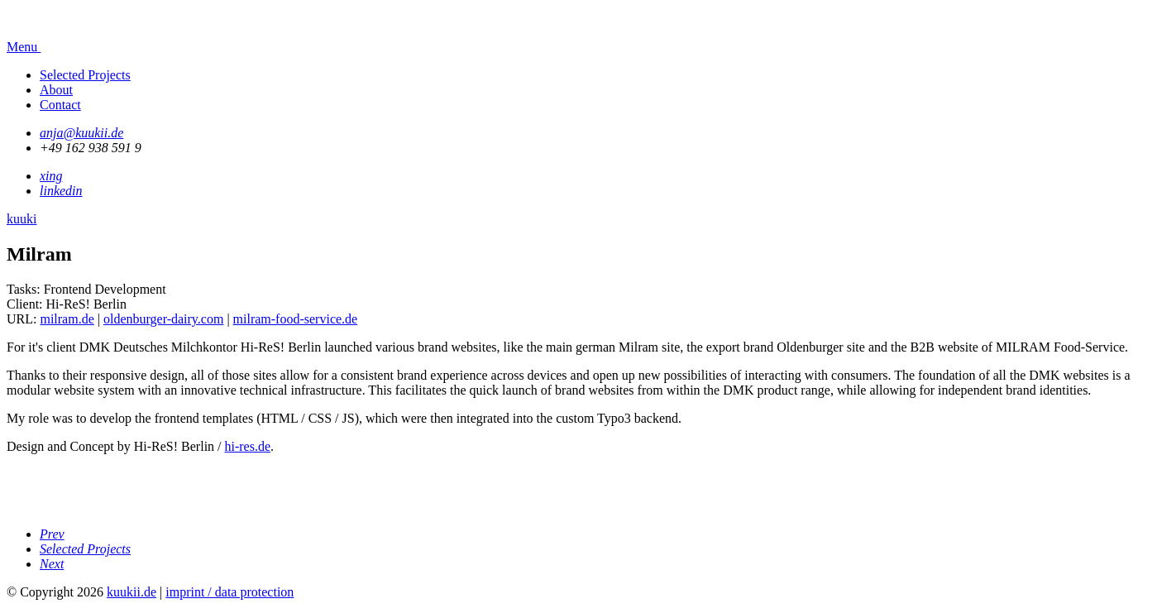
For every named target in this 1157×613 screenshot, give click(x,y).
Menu (46, 47)
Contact (60, 105)
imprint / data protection (229, 592)
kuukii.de (131, 592)
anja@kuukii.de (81, 133)
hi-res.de (248, 446)
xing (51, 176)
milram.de (66, 319)
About (56, 90)
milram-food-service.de (295, 319)
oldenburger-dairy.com (163, 319)
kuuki (21, 219)
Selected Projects (85, 75)
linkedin (61, 191)
